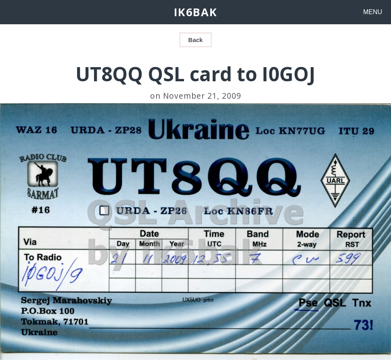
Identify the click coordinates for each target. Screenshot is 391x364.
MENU (372, 11)
